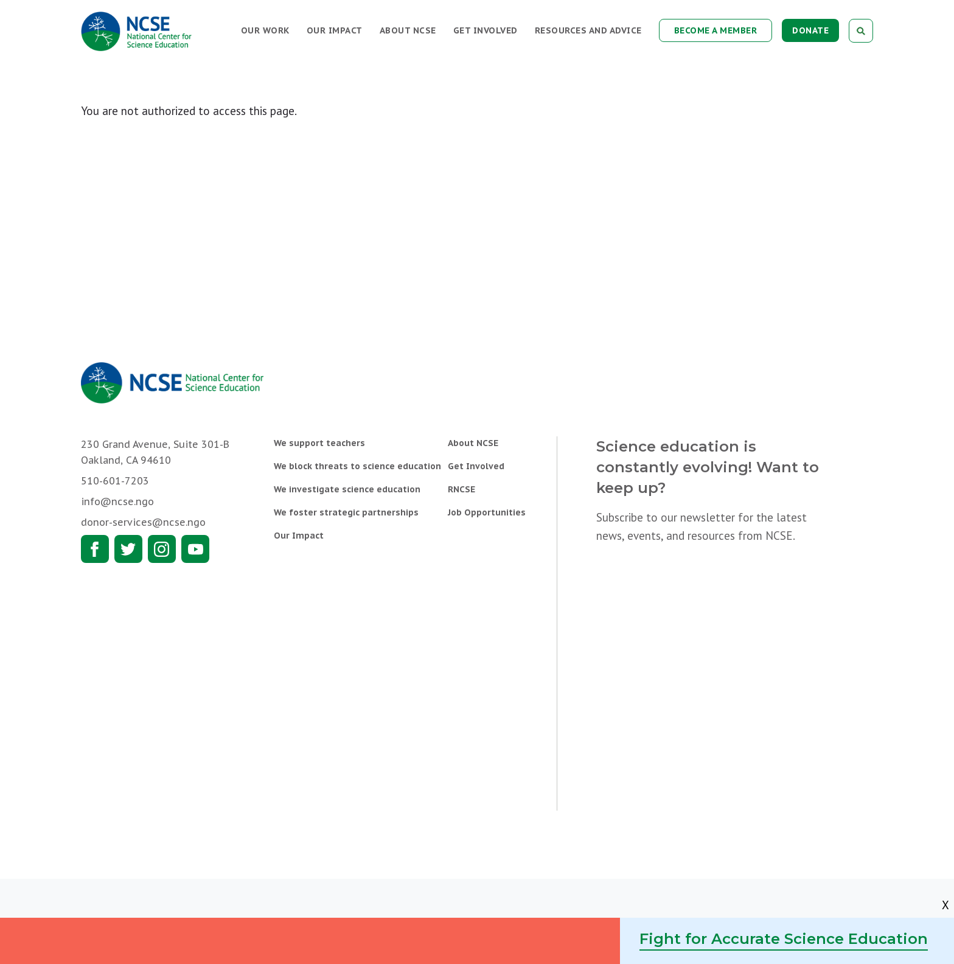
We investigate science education (347, 489)
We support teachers (319, 443)
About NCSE (408, 30)
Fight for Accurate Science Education (783, 939)
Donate (810, 30)
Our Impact (335, 30)
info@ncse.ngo (117, 501)
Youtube (195, 549)
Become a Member (715, 30)
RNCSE (461, 489)
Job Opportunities (487, 512)
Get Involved (485, 30)
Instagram (162, 549)
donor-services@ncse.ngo (143, 522)
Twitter (128, 549)
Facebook (95, 549)
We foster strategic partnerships (346, 512)
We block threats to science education (357, 466)
